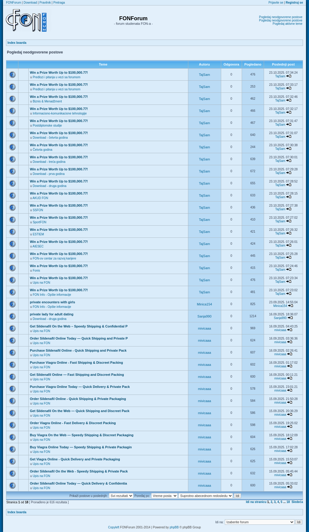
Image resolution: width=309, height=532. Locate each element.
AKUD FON (40, 198)
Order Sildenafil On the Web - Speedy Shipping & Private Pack (79, 471)
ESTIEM (38, 234)
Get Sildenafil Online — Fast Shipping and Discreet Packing (77, 374)
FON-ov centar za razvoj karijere (54, 258)
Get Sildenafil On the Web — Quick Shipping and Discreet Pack (79, 411)
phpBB (174, 527)
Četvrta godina (42, 149)
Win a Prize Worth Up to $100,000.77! (59, 72)
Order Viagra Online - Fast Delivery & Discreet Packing (73, 423)
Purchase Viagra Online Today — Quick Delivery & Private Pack (80, 387)
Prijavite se (276, 2)
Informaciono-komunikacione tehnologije (60, 113)
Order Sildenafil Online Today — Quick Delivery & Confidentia (78, 483)
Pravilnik (45, 2)
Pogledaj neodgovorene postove (280, 17)
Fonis (36, 270)
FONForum (13, 2)
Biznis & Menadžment (47, 101)
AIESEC (38, 246)
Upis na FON (41, 282)
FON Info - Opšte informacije (52, 294)
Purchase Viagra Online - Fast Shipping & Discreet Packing (76, 362)
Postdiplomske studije (47, 125)
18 (288, 502)
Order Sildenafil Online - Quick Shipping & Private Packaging (78, 399)
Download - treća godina (49, 161)
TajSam (204, 74)
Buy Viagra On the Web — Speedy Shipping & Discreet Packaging (81, 435)
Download (30, 2)
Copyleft (113, 527)
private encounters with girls (52, 302)
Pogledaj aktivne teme (287, 23)
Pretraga (59, 2)
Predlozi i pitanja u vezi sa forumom (56, 77)
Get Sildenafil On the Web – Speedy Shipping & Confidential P (79, 326)
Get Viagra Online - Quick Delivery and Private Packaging (75, 459)
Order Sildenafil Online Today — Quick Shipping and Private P (79, 338)
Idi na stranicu (256, 502)
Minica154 (204, 304)
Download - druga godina (49, 186)
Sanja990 (204, 316)
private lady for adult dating (51, 314)
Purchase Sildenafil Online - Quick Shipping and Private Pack (78, 350)
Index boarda (17, 42)
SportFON (39, 222)
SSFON (38, 210)
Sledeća (297, 502)
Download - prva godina (49, 174)
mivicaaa (204, 328)
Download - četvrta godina (50, 137)
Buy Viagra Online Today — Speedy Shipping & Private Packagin (81, 447)
